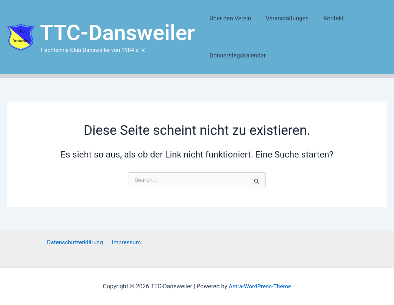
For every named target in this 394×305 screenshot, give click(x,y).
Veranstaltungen (283, 18)
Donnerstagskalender (236, 55)
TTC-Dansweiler (117, 32)
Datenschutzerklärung (76, 242)
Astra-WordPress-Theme (260, 286)
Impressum (126, 242)
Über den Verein (229, 18)
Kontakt (327, 18)
